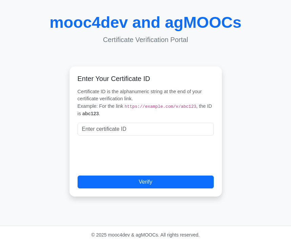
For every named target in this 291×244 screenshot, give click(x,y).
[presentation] (129, 154)
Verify (145, 182)
